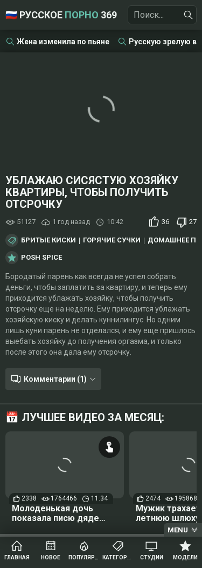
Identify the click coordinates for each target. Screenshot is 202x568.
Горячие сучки (112, 240)
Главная (17, 557)
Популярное (84, 557)
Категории (118, 557)
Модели (185, 557)
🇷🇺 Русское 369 (61, 15)
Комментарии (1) (55, 379)
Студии (151, 557)
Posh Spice (41, 257)
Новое (50, 557)
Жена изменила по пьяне (63, 41)
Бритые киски (48, 240)
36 (165, 222)
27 (193, 222)
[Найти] (188, 15)
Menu (178, 530)
